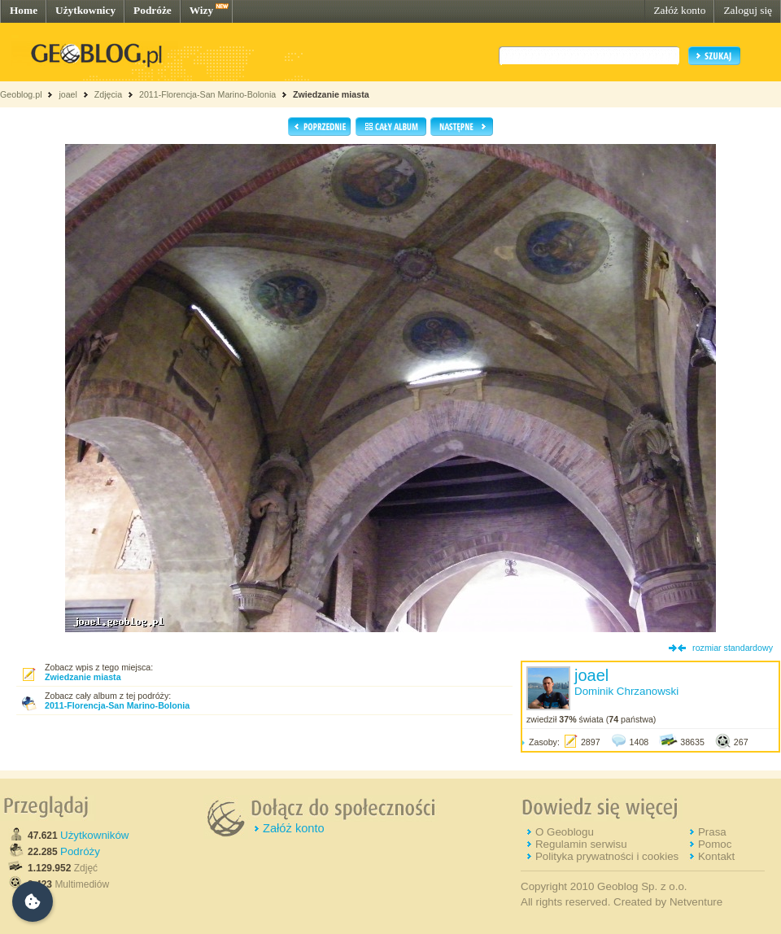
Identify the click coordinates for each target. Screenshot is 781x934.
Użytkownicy (85, 10)
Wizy (201, 10)
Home (23, 10)
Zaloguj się (747, 10)
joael (68, 94)
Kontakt (716, 856)
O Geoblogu (564, 832)
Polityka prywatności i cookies (606, 856)
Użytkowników (94, 835)
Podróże (152, 10)
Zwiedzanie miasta (331, 94)
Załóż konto (679, 10)
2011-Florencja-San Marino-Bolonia (207, 94)
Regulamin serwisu (581, 844)
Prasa (712, 832)
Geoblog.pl (21, 94)
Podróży (80, 851)
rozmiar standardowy (732, 647)
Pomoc (714, 844)
